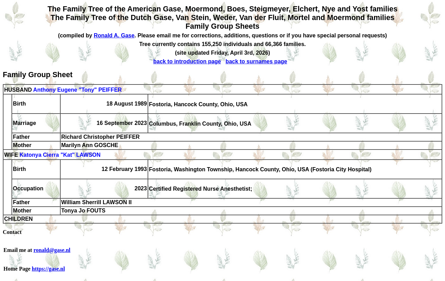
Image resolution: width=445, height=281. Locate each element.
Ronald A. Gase (114, 35)
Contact (12, 232)
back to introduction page (187, 61)
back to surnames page (256, 61)
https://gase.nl (48, 269)
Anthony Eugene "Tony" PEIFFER (77, 90)
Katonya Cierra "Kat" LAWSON (59, 155)
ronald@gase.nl (52, 250)
